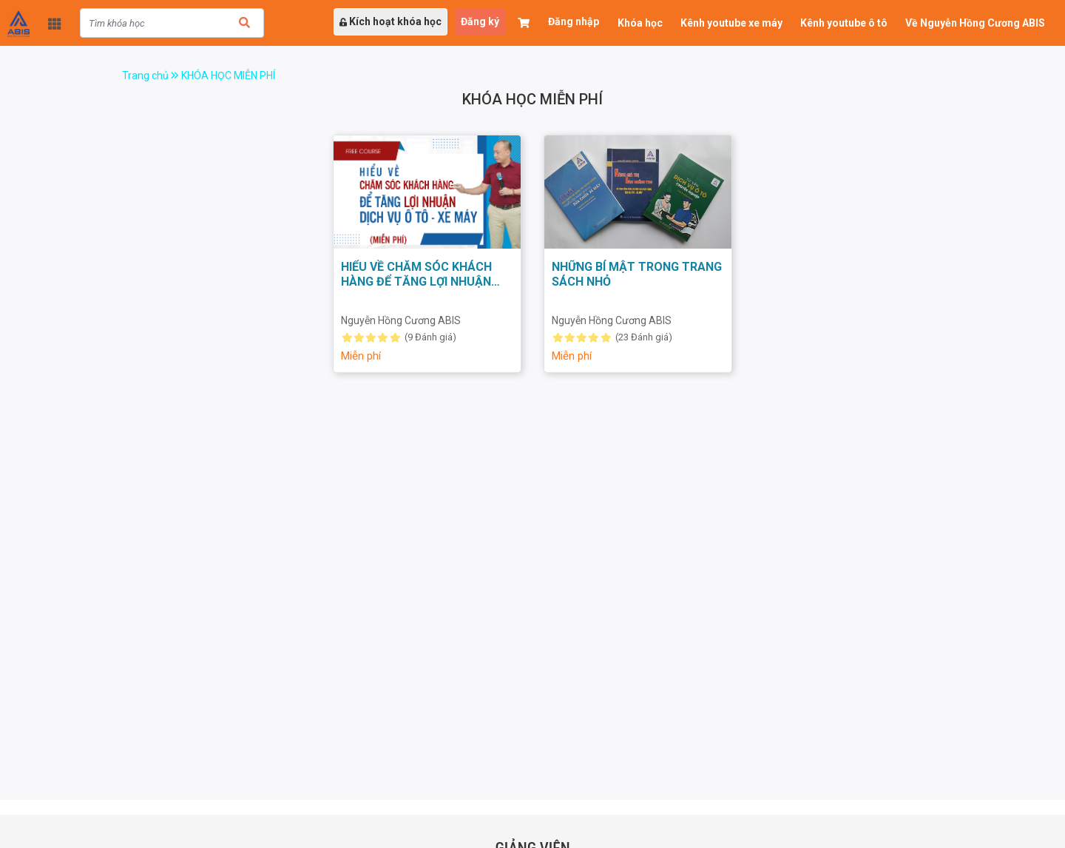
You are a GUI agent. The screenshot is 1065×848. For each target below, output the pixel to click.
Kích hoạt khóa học (390, 21)
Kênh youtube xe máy (731, 23)
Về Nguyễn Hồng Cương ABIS (975, 23)
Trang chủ (151, 75)
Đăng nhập (573, 21)
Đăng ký (480, 21)
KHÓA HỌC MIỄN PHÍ (228, 75)
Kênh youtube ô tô (844, 23)
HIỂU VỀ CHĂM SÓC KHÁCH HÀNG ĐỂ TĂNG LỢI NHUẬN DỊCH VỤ (416, 281)
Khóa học (640, 23)
